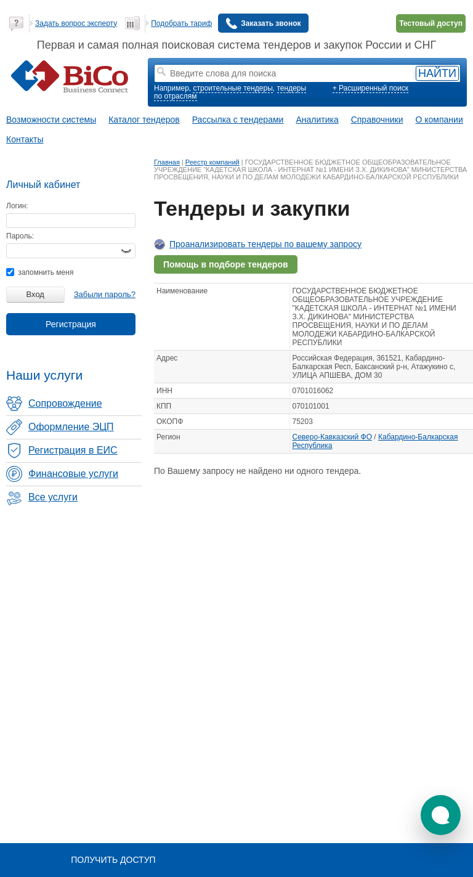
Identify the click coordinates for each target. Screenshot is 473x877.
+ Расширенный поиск (370, 88)
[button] (441, 815)
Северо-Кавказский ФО (333, 437)
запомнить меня (39, 272)
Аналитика (317, 119)
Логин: (17, 206)
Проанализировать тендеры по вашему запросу (265, 244)
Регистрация (71, 324)
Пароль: (20, 236)
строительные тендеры (232, 88)
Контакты (24, 139)
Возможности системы (51, 119)
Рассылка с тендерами (238, 119)
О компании (439, 119)
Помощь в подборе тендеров (225, 264)
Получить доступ (113, 860)
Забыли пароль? (104, 294)
